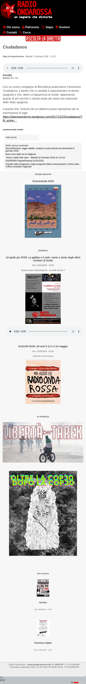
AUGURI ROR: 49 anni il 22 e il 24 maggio (43, 346)
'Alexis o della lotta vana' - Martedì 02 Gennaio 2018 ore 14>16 (35, 157)
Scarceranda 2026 (43, 181)
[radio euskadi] (17, 129)
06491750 (59, 664)
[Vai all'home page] (26, 18)
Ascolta (7, 75)
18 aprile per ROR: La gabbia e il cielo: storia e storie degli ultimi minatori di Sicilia (43, 259)
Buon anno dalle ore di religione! (21, 154)
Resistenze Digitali (42, 643)
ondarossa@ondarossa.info (39, 664)
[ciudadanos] (7, 129)
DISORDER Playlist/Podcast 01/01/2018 (25, 161)
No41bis (43, 602)
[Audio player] (43, 68)
